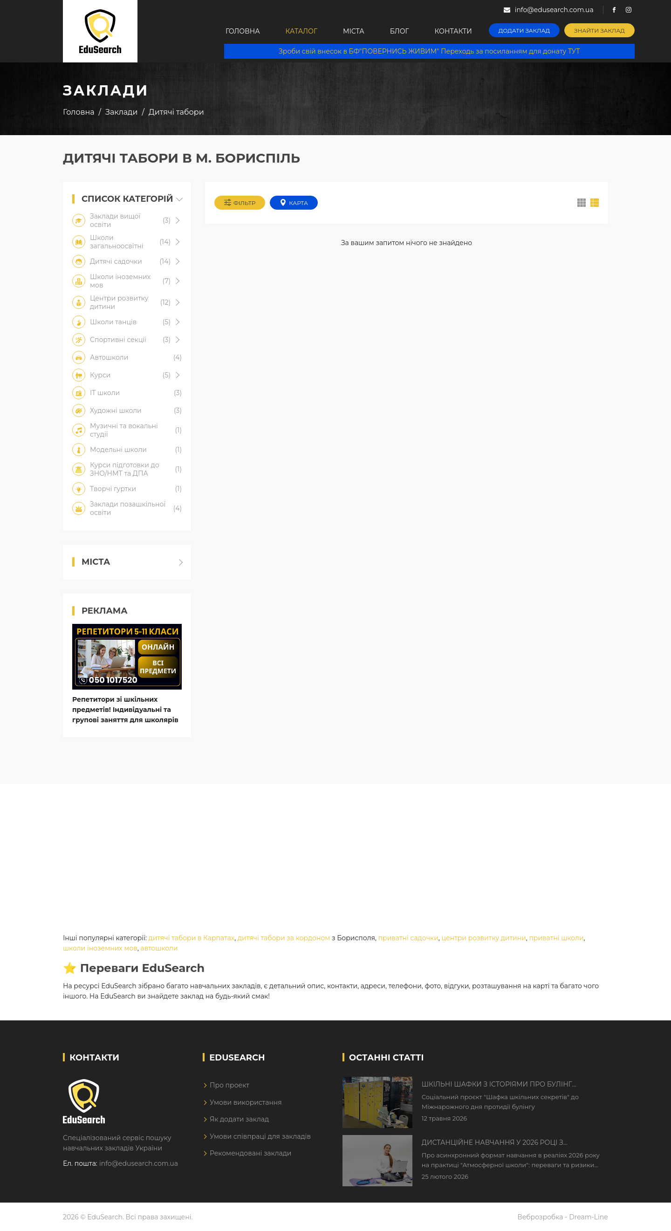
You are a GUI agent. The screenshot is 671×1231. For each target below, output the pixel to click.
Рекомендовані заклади (251, 1153)
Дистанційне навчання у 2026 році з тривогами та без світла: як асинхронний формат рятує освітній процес (504, 1143)
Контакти (453, 31)
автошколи (159, 948)
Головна (243, 31)
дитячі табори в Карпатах (192, 938)
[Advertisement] (335, 849)
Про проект (229, 1085)
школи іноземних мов (100, 948)
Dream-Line (588, 1217)
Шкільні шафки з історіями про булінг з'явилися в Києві (497, 1084)
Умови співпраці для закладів (260, 1136)
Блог (399, 31)
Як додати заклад (239, 1119)
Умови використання (246, 1102)
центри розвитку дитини (483, 938)
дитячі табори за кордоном (284, 938)
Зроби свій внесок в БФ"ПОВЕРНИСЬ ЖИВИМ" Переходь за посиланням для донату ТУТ (429, 51)
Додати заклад (524, 30)
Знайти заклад (599, 30)
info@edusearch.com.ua (138, 1163)
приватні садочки (408, 938)
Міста (353, 31)
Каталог (301, 31)
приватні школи (556, 938)
